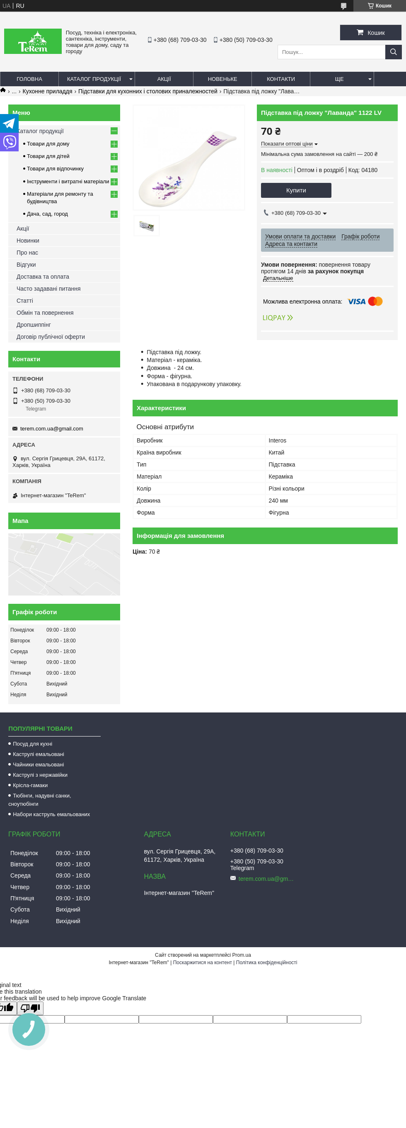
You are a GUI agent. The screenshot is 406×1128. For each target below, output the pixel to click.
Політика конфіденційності (266, 962)
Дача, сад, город (47, 214)
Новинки (28, 240)
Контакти (281, 79)
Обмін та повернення (45, 312)
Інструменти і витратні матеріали (68, 181)
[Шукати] (393, 52)
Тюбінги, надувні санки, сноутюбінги (39, 800)
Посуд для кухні (32, 744)
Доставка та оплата (43, 276)
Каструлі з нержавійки (40, 775)
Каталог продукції (94, 79)
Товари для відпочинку (55, 168)
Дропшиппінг (34, 324)
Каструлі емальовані (38, 754)
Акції (164, 79)
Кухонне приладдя (47, 91)
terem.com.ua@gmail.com (51, 428)
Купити (296, 190)
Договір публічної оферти (51, 336)
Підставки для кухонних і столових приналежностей (148, 91)
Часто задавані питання (49, 288)
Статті (25, 300)
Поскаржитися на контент (202, 962)
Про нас (27, 252)
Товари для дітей (48, 156)
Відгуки (26, 264)
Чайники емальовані (38, 764)
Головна (29, 79)
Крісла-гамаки (30, 785)
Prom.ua (241, 955)
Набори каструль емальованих (51, 814)
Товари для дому (48, 144)
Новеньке (222, 79)
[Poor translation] (30, 1008)
